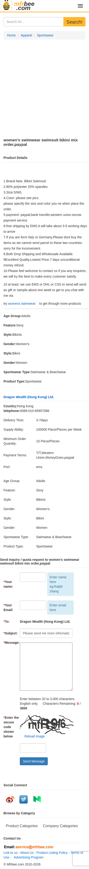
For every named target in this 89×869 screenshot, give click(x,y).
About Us (27, 853)
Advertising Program (27, 857)
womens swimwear (21, 303)
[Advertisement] (44, 88)
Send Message (33, 761)
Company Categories (60, 826)
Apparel (26, 35)
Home (11, 35)
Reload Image (32, 736)
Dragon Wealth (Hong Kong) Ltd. (28, 397)
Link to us (10, 853)
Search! (74, 22)
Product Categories (22, 826)
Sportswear (45, 35)
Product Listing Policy (52, 853)
